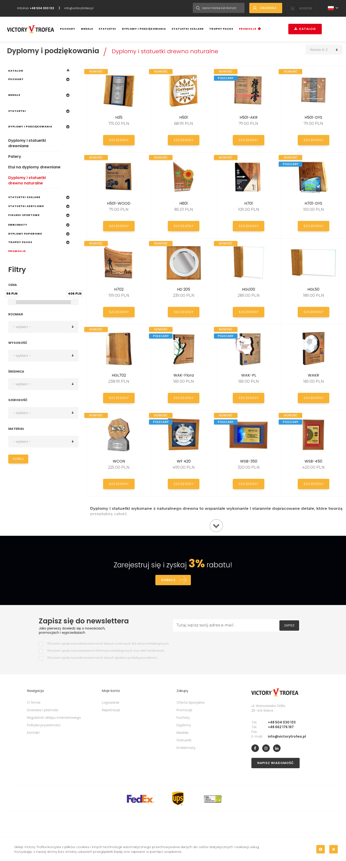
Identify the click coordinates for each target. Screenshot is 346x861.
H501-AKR (248, 117)
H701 (248, 203)
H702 (119, 289)
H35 (118, 117)
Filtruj (18, 459)
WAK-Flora (183, 375)
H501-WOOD (118, 203)
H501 (183, 117)
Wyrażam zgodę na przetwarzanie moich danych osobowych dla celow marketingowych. (108, 644)
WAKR (313, 375)
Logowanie (110, 702)
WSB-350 (248, 461)
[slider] (12, 302)
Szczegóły (119, 140)
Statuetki (107, 29)
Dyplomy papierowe (25, 234)
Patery (14, 156)
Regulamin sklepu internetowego (54, 717)
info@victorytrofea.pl (78, 8)
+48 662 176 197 (281, 727)
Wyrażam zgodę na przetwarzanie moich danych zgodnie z (102, 658)
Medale (87, 29)
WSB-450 (313, 461)
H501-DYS (313, 117)
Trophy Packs (221, 29)
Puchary (67, 29)
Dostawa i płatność (43, 710)
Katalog (305, 29)
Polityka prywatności (43, 725)
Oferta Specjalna (191, 702)
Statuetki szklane (188, 29)
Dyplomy (184, 725)
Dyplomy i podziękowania (144, 29)
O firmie (33, 702)
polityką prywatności (142, 658)
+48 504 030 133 (282, 722)
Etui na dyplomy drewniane (34, 167)
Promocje (247, 29)
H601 (183, 203)
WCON (119, 461)
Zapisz (289, 625)
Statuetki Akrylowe (26, 206)
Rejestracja (111, 710)
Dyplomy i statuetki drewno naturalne (165, 51)
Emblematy (17, 225)
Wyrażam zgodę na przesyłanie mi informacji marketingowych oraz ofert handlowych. (106, 651)
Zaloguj (268, 8)
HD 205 (183, 289)
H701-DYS (313, 203)
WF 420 (184, 461)
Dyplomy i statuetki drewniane (27, 143)
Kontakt (33, 732)
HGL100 (248, 289)
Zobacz (168, 580)
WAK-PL (248, 375)
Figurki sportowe (24, 215)
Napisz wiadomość (275, 763)
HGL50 (313, 289)
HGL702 (119, 375)
